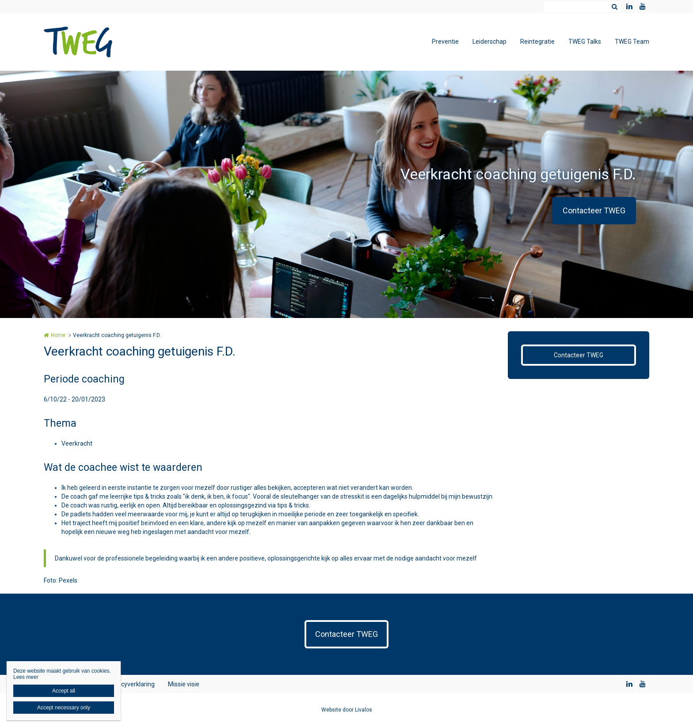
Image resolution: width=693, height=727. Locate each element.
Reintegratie (537, 41)
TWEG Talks (584, 41)
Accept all (63, 691)
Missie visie (183, 684)
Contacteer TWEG (594, 210)
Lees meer (25, 677)
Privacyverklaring (131, 684)
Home (58, 335)
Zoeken (614, 6)
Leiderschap (489, 41)
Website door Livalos (346, 710)
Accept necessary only (63, 707)
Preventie (445, 41)
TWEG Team (632, 41)
